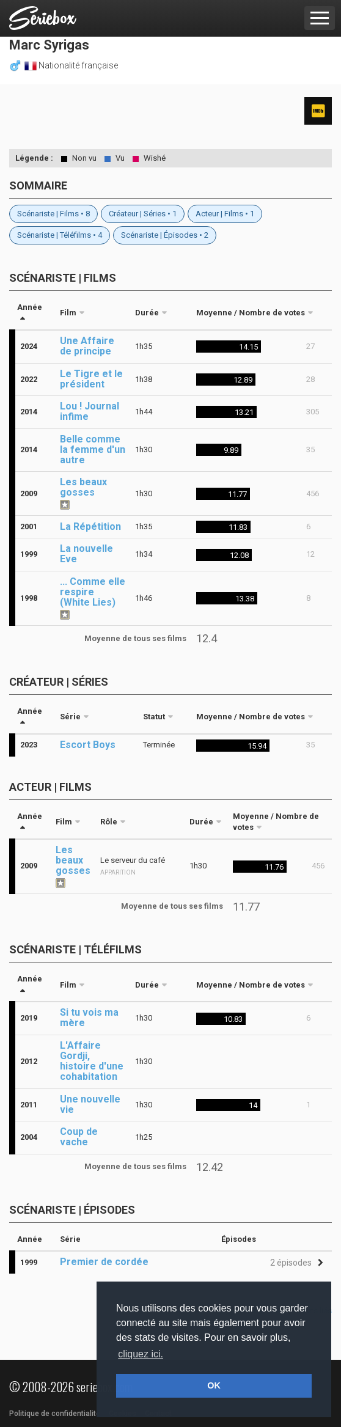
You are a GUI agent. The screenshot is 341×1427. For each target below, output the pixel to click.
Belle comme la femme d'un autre (92, 449)
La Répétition (90, 526)
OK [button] (214, 1385)
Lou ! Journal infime (89, 411)
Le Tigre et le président (91, 379)
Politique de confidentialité (54, 1413)
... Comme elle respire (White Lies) (92, 591)
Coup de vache (79, 1136)
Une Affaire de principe (87, 346)
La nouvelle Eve (86, 553)
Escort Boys (88, 744)
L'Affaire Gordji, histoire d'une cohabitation (91, 1061)
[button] (294, 1262)
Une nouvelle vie (90, 1104)
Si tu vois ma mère (89, 1017)
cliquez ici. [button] (140, 1354)
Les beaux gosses (83, 487)
